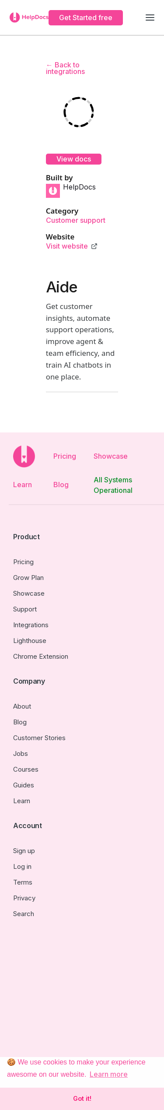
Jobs (20, 753)
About (22, 706)
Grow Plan (28, 577)
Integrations (31, 625)
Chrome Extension (40, 656)
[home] (27, 17)
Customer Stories (39, 738)
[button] (150, 17)
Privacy (24, 898)
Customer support (75, 220)
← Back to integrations (65, 68)
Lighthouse (29, 640)
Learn (22, 484)
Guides (23, 785)
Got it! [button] (82, 1098)
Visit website (67, 246)
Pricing (64, 456)
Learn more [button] (109, 1074)
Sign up (24, 851)
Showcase (111, 456)
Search (23, 914)
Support (25, 609)
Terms (22, 882)
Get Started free (85, 17)
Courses (25, 769)
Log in (22, 866)
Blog (61, 484)
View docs (73, 159)
